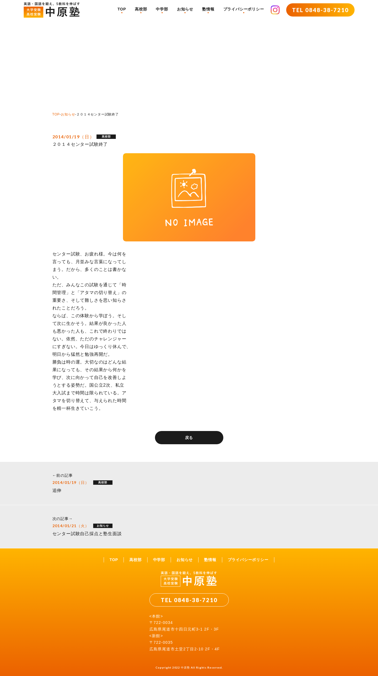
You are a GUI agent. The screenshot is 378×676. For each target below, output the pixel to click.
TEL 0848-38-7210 (320, 10)
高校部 (141, 9)
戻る (189, 437)
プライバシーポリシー (243, 9)
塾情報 (208, 9)
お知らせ (185, 9)
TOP (121, 9)
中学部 (162, 9)
